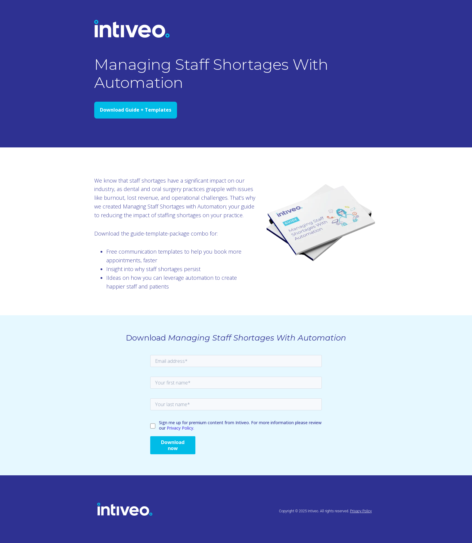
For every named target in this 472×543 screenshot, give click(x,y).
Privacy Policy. (180, 428)
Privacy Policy (361, 511)
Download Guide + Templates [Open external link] (135, 109)
